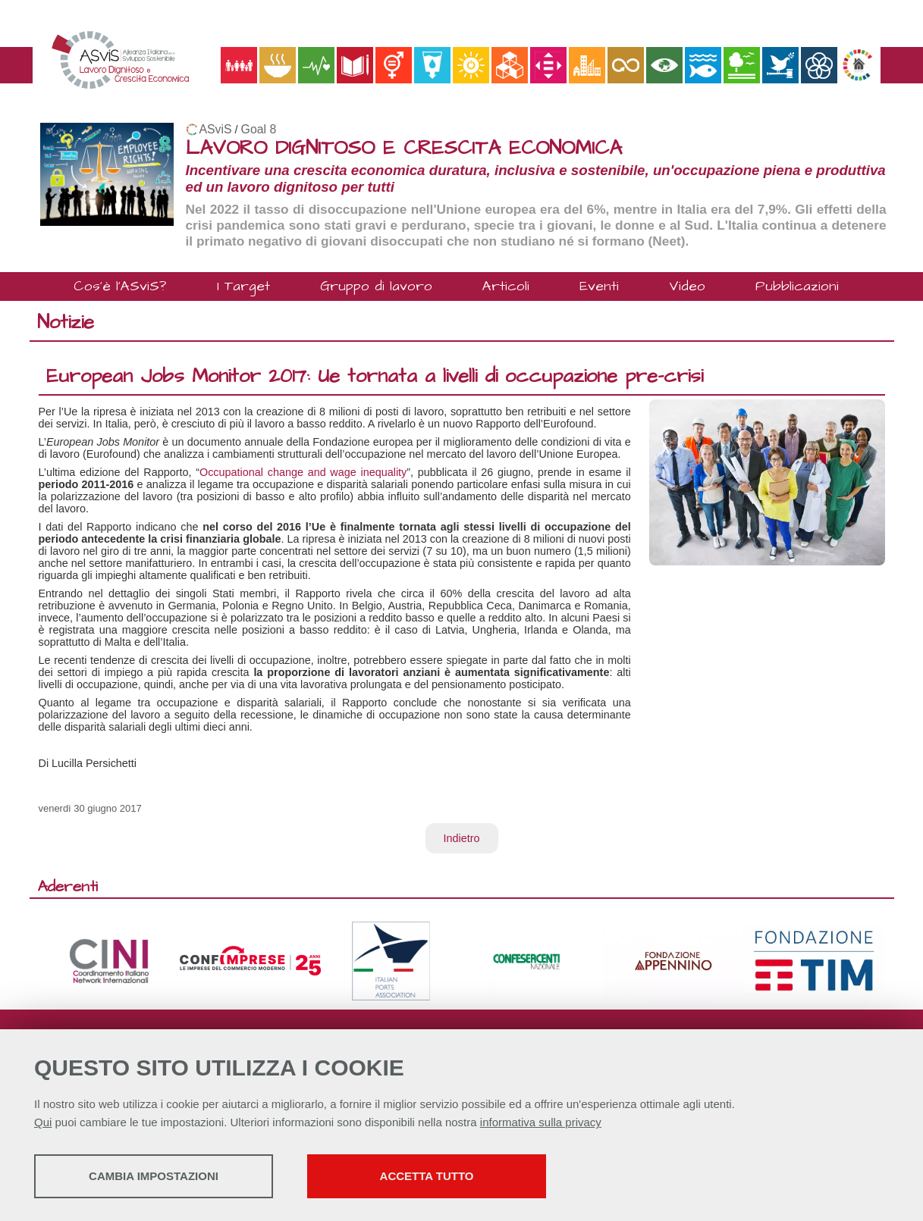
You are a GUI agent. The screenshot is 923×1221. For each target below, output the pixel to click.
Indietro (462, 838)
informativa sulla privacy (540, 1122)
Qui (43, 1122)
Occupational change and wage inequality (303, 472)
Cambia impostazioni (153, 1175)
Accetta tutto (427, 1175)
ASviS (215, 129)
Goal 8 (259, 129)
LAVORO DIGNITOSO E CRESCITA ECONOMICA (404, 148)
